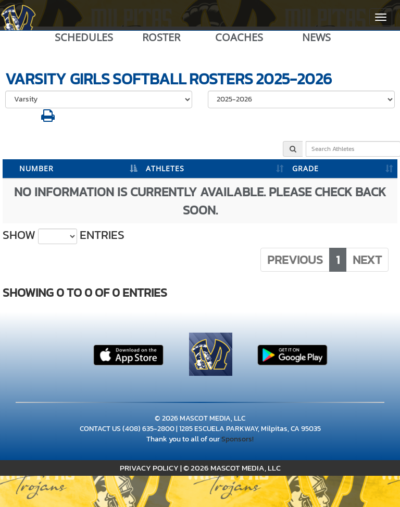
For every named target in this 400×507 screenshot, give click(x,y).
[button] (48, 118)
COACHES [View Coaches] (239, 37)
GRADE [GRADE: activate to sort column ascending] (305, 168)
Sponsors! (237, 439)
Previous (295, 260)
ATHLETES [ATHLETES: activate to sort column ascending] (165, 168)
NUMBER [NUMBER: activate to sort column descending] (36, 168)
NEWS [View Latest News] (316, 37)
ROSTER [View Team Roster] (161, 37)
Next (367, 260)
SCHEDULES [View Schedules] (84, 37)
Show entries (63, 235)
